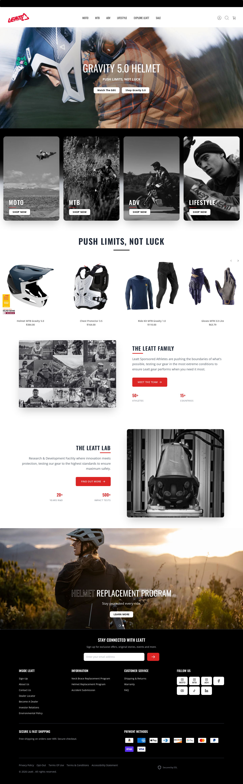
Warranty (129, 684)
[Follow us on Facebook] (218, 681)
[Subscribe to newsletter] (153, 657)
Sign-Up (23, 678)
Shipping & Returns (135, 678)
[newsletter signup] (114, 657)
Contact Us (25, 690)
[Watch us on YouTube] (182, 690)
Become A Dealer (28, 701)
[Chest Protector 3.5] (91, 288)
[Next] (238, 263)
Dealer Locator (27, 695)
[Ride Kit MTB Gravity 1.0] (152, 288)
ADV (108, 18)
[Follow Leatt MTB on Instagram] (194, 681)
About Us (24, 684)
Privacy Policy (26, 765)
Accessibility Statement (105, 765)
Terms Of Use (56, 765)
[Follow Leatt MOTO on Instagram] (182, 681)
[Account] (219, 18)
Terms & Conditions (78, 765)
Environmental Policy (31, 713)
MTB (97, 18)
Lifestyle (122, 18)
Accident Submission (83, 690)
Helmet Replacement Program (88, 684)
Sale (158, 18)
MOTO (85, 18)
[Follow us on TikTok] (194, 690)
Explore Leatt (141, 18)
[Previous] (231, 263)
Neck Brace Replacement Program (91, 678)
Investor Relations (29, 707)
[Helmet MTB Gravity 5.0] (30, 288)
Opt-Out (41, 765)
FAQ (126, 690)
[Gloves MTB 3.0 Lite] (212, 288)
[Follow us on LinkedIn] (206, 690)
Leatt (31, 771)
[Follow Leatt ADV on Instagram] (206, 681)
